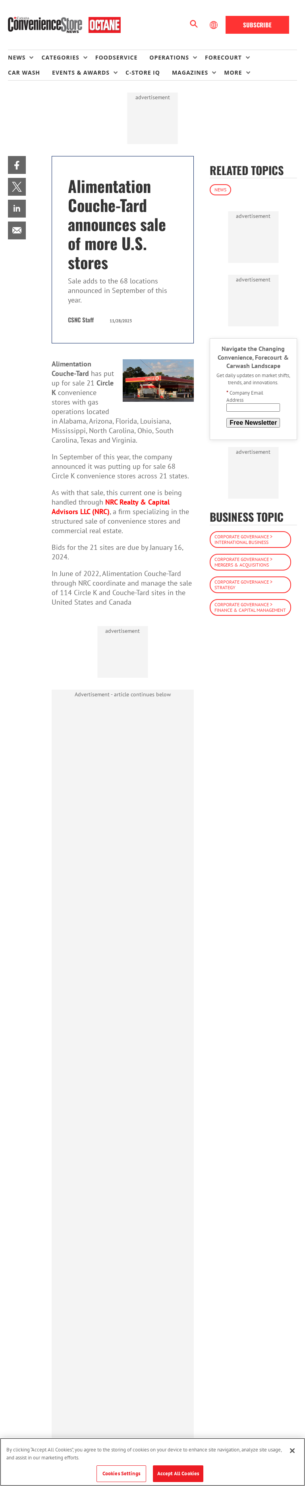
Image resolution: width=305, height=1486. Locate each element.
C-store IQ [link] (142, 72)
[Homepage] (64, 25)
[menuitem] (24, 57)
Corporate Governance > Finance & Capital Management (250, 607)
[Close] (292, 1450)
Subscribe (257, 24)
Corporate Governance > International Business (243, 539)
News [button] (16, 57)
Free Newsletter (253, 422)
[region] (152, 1462)
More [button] (233, 72)
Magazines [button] (190, 72)
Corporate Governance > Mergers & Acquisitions (243, 562)
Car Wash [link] (24, 72)
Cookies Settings (121, 1473)
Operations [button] (169, 57)
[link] (17, 165)
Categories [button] (60, 57)
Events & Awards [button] (81, 72)
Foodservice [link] (116, 57)
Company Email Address (244, 396)
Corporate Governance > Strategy (243, 584)
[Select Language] (214, 25)
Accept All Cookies (178, 1473)
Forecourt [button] (223, 57)
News (220, 190)
